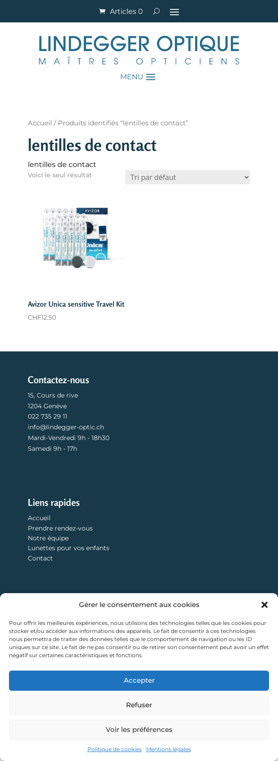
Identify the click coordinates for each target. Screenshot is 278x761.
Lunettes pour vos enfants (68, 548)
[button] (264, 604)
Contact (40, 558)
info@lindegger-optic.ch (66, 427)
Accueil (40, 123)
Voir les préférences (139, 729)
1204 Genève (47, 406)
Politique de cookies (114, 749)
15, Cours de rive (53, 395)
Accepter (139, 680)
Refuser (139, 705)
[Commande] (187, 177)
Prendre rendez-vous (60, 528)
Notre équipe (48, 538)
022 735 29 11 (47, 416)
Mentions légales (168, 749)
